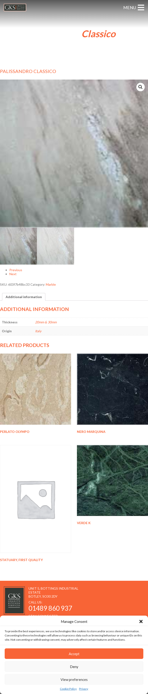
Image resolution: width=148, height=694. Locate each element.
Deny (74, 667)
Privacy (83, 688)
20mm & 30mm (46, 322)
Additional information (24, 297)
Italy (38, 331)
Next (13, 274)
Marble (51, 284)
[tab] (23, 297)
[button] (141, 621)
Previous (15, 270)
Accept (74, 654)
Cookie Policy (68, 688)
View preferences (74, 679)
